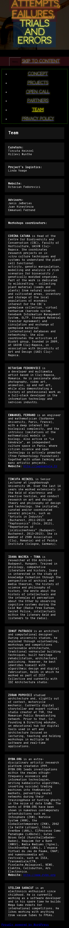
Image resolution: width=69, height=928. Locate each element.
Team (38, 109)
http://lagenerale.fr (40, 466)
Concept (38, 73)
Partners (38, 100)
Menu (15, 61)
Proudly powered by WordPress (25, 925)
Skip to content (41, 61)
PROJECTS (37, 82)
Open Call (38, 91)
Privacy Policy (38, 118)
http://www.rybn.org (39, 875)
